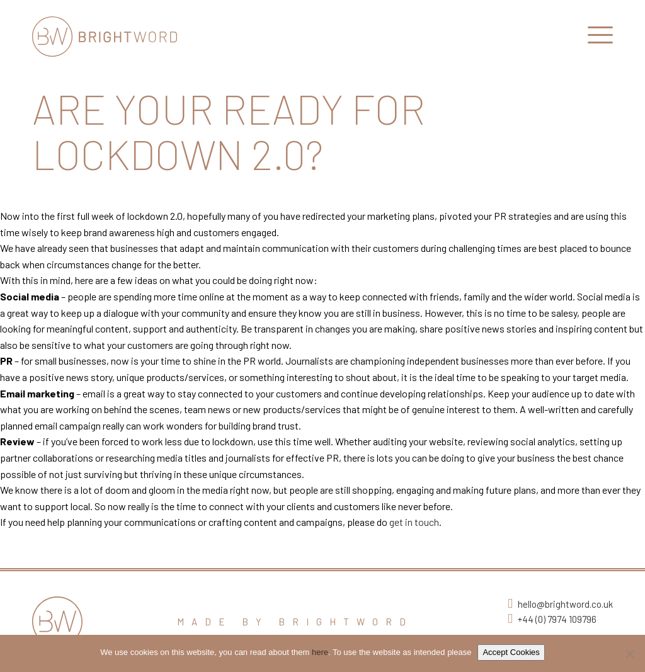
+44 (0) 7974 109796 (557, 619)
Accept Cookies (510, 652)
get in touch (414, 522)
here (320, 652)
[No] (629, 653)
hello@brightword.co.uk (565, 604)
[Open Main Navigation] (600, 37)
